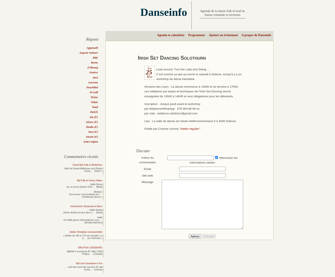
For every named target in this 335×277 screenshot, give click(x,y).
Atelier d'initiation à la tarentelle (86, 232)
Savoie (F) (92, 136)
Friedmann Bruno (92, 197)
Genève (94, 72)
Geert (98, 171)
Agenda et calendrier (171, 35)
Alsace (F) (92, 122)
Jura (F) (93, 131)
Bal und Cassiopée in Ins (89, 263)
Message (145, 182)
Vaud (95, 107)
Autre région (90, 141)
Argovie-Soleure (88, 52)
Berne (94, 62)
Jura (95, 77)
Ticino (94, 97)
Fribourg (92, 67)
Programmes (196, 35)
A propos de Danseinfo (256, 35)
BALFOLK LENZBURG (90, 247)
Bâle (95, 57)
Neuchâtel (92, 87)
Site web (145, 175)
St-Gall (94, 92)
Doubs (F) (92, 126)
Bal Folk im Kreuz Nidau (89, 180)
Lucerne (93, 82)
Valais (94, 102)
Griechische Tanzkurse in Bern (86, 206)
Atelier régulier (189, 128)
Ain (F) (93, 117)
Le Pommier (94, 238)
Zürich (94, 111)
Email (145, 169)
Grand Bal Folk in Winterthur (87, 165)
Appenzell (92, 47)
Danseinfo (163, 12)
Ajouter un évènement (223, 35)
